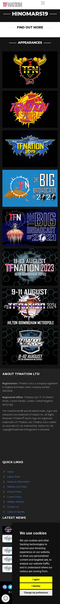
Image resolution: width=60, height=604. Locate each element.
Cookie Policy (14, 496)
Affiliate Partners (15, 501)
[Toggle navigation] (43, 3)
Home (10, 471)
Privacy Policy (14, 491)
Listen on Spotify (16, 511)
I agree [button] (35, 579)
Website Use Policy (17, 486)
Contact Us (13, 506)
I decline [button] (36, 586)
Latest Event (13, 476)
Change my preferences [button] (36, 592)
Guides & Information (18, 481)
